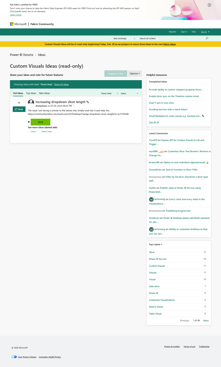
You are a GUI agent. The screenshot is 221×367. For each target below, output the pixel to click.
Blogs (114, 24)
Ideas (86, 24)
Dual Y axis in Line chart (161, 102)
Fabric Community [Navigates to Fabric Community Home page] (42, 24)
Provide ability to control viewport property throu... (176, 89)
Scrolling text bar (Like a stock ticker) (168, 109)
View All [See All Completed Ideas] (154, 122)
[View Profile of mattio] (152, 187)
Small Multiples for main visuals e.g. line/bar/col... (175, 115)
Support (139, 24)
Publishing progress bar (178, 210)
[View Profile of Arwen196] (154, 162)
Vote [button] (20, 109)
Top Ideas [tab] (31, 93)
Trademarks (204, 346)
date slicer (154, 286)
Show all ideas (61, 84)
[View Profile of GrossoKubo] (155, 169)
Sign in (184, 31)
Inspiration (74, 24)
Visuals (152, 272)
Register (172, 31)
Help (194, 31)
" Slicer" (33, 131)
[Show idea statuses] (129, 93)
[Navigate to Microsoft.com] (18, 24)
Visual (152, 279)
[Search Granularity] (124, 38)
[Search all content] (174, 38)
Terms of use (189, 346)
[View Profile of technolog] (159, 199)
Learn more (15, 14)
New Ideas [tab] (44, 93)
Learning (126, 24)
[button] (115, 73)
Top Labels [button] (154, 244)
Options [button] (134, 73)
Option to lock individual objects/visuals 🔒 (186, 162)
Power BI (153, 293)
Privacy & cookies (172, 346)
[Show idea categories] (109, 93)
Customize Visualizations (162, 299)
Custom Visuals (157, 265)
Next (206, 320)
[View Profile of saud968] (153, 151)
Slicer (152, 252)
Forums (60, 24)
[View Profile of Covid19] (153, 140)
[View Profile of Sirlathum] (154, 217)
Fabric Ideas (169, 44)
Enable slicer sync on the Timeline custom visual (174, 96)
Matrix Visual (156, 306)
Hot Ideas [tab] (18, 93)
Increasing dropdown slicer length (61, 101)
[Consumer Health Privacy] (50, 357)
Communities (100, 24)
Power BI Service (158, 258)
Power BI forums (21, 54)
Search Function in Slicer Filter (182, 169)
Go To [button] (204, 31)
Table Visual (155, 313)
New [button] (40, 122)
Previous (184, 320)
